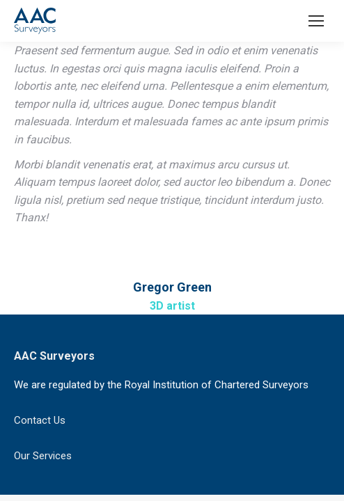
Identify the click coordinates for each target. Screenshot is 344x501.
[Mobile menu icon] (316, 21)
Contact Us (39, 420)
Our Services (43, 456)
